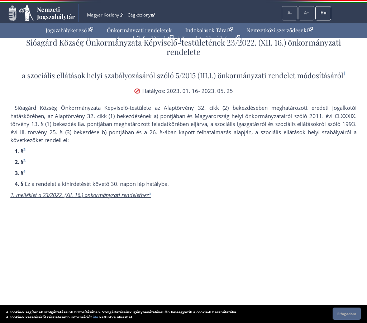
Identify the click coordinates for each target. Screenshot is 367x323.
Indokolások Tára (209, 30)
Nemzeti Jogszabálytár (56, 12)
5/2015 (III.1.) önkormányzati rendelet (235, 75)
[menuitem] (69, 30)
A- (289, 13)
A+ (306, 13)
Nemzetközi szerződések (280, 30)
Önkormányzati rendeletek (139, 30)
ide (95, 316)
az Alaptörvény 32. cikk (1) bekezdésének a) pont (110, 116)
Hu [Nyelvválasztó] (323, 13)
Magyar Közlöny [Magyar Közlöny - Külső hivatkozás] (105, 15)
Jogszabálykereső (69, 30)
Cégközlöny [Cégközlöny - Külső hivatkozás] (141, 15)
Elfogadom (346, 313)
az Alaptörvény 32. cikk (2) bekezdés (205, 107)
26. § (156, 132)
